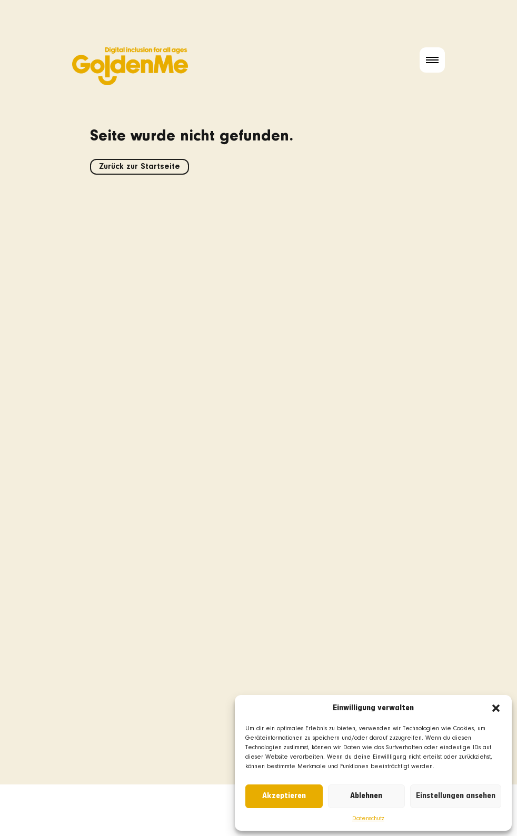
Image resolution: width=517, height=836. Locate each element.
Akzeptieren (284, 796)
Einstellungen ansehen (455, 796)
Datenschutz (368, 818)
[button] (496, 708)
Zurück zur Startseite (139, 167)
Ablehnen (366, 796)
